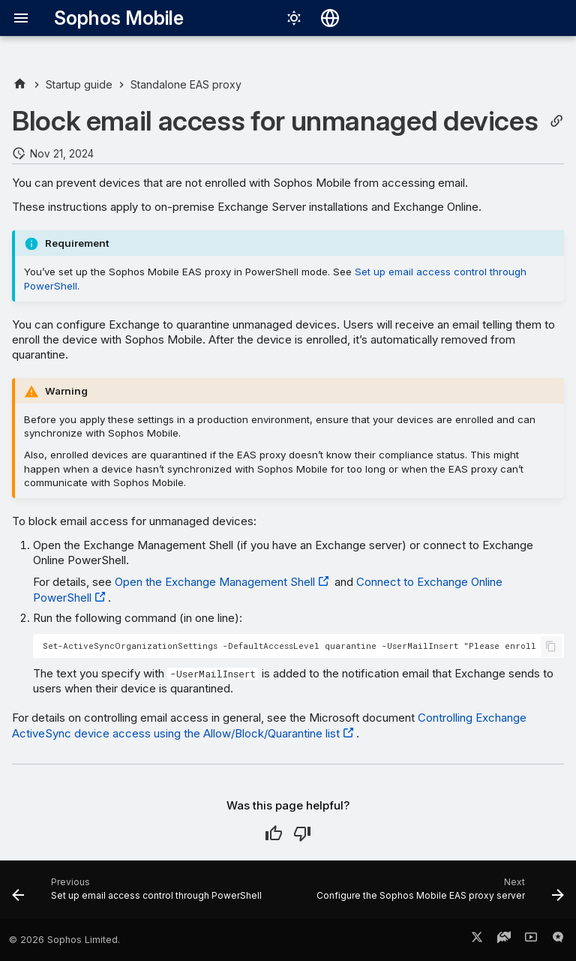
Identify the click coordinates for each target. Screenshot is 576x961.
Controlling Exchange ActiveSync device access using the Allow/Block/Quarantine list (269, 725)
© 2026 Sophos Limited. (64, 939)
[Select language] (330, 18)
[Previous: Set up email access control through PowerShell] (138, 894)
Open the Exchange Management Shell (215, 582)
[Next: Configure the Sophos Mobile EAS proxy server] (439, 894)
